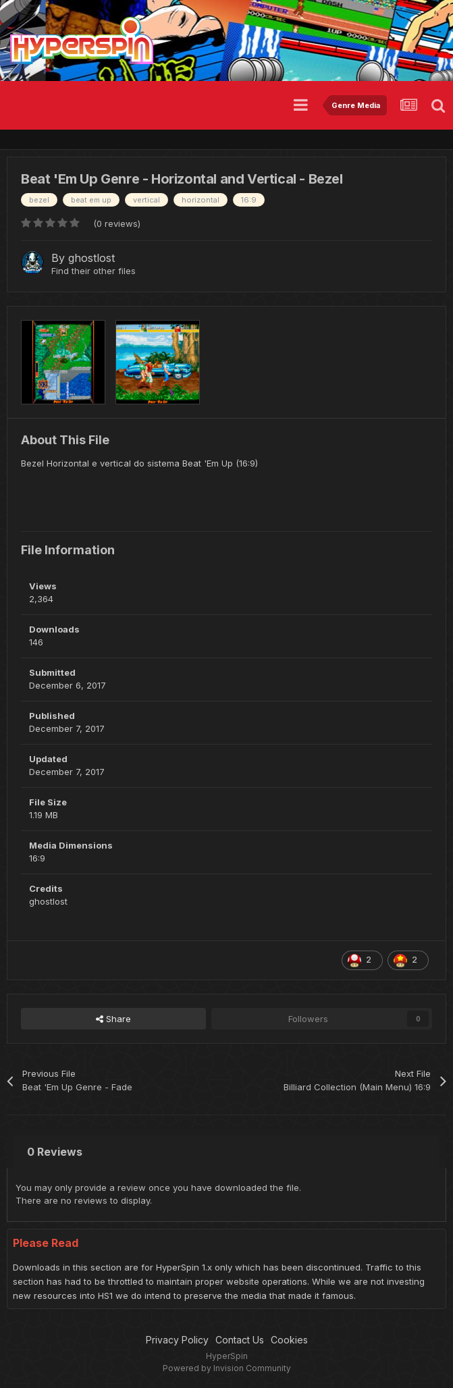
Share (113, 1019)
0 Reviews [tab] (54, 1151)
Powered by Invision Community (227, 1368)
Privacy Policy (177, 1339)
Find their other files (93, 270)
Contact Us (239, 1339)
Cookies (289, 1339)
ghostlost (91, 258)
